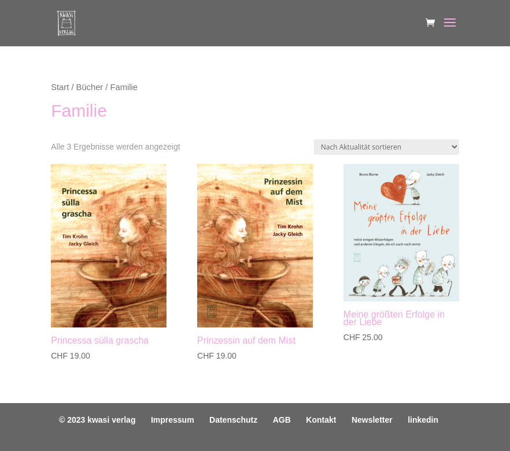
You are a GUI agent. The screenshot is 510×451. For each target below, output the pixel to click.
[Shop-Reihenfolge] (386, 147)
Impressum (172, 419)
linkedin (423, 419)
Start (60, 87)
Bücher (90, 87)
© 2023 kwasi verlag (97, 419)
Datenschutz (233, 419)
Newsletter (372, 419)
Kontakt (321, 419)
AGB (282, 419)
